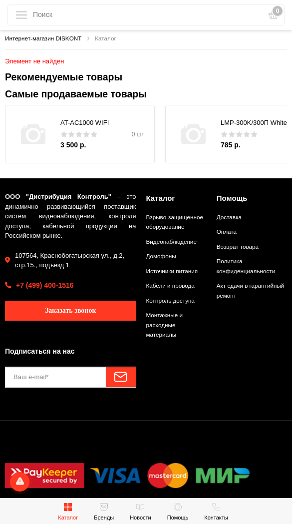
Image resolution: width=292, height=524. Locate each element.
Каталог (160, 198)
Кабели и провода (170, 285)
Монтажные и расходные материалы (164, 325)
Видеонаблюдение (171, 241)
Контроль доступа (170, 300)
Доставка (229, 217)
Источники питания (172, 271)
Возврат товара (238, 246)
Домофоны (161, 256)
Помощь (232, 198)
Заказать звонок (70, 310)
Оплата (227, 231)
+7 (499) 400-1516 (45, 285)
